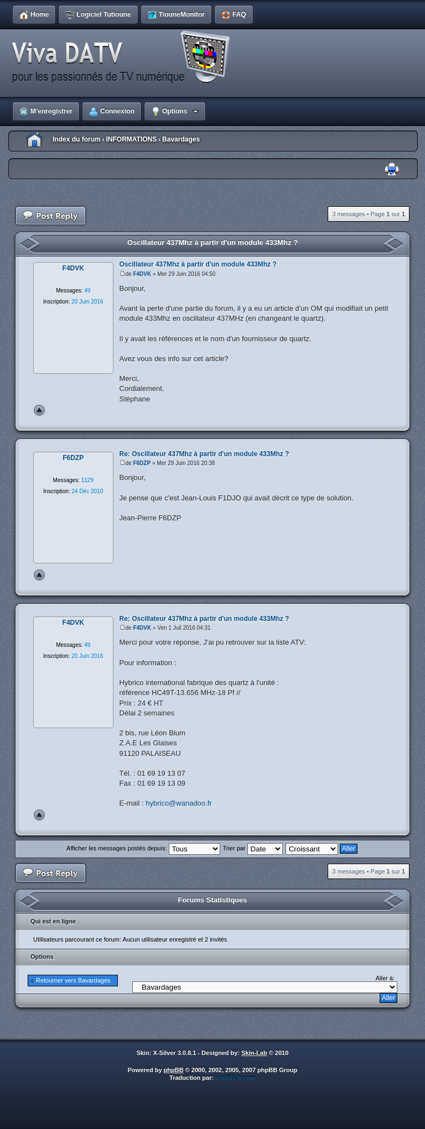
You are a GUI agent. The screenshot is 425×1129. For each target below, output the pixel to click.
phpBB (174, 1070)
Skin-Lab (254, 1052)
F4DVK (142, 274)
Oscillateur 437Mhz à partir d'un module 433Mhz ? (212, 242)
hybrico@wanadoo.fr (178, 803)
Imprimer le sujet (391, 169)
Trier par (252, 848)
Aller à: (385, 978)
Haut (39, 410)
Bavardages (181, 139)
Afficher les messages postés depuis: (143, 848)
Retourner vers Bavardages (73, 980)
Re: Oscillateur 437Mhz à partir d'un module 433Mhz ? (204, 454)
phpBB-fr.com (235, 1077)
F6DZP (142, 463)
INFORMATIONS (131, 139)
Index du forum (77, 139)
